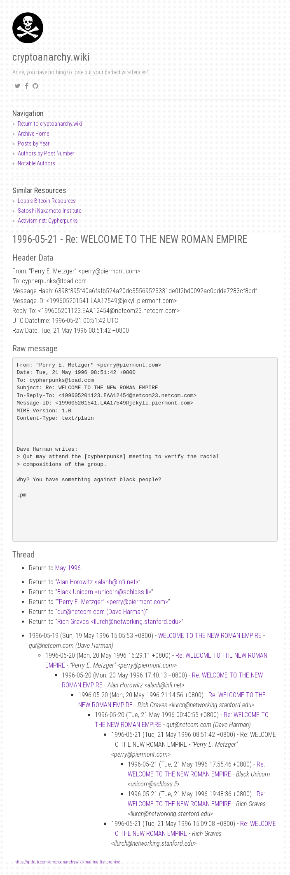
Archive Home (33, 133)
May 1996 (68, 568)
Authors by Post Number (46, 153)
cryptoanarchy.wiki (51, 57)
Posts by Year (33, 143)
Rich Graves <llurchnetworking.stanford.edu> (119, 622)
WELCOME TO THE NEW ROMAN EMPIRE (210, 636)
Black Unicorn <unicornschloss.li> (104, 592)
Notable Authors (36, 163)
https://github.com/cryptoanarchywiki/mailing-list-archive (67, 862)
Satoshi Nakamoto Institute (49, 210)
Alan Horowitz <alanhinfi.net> (97, 582)
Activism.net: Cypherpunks (48, 220)
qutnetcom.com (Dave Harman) (101, 612)
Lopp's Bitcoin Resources (47, 201)
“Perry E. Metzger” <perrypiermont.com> (112, 602)
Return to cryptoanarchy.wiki (50, 123)
